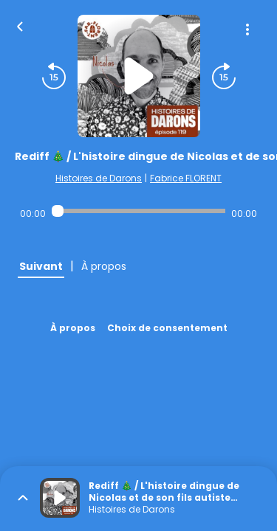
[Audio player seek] (138, 211)
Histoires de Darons (98, 178)
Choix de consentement (167, 328)
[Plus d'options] (247, 29)
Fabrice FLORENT (186, 178)
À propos (72, 328)
